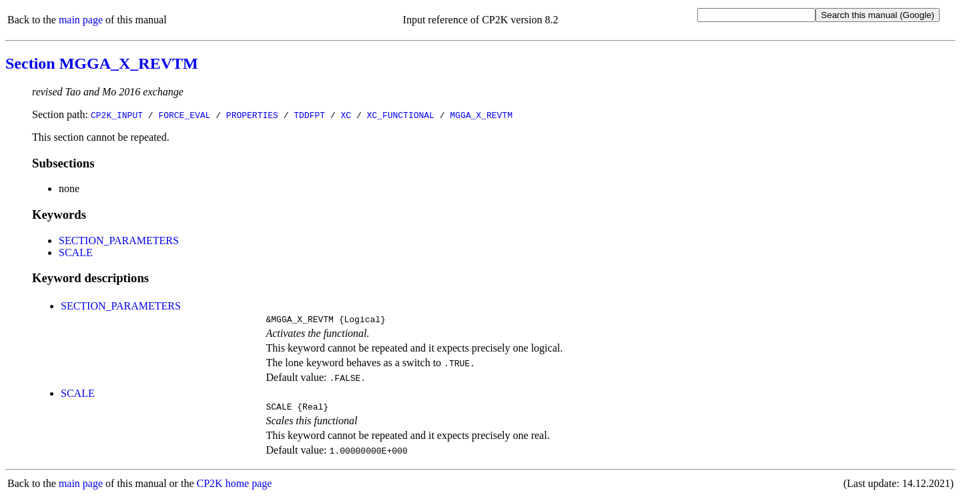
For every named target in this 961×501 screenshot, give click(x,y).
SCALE (76, 252)
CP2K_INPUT (117, 115)
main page (81, 19)
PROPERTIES (252, 115)
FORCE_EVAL (184, 115)
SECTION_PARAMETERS (119, 240)
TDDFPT (309, 115)
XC (345, 115)
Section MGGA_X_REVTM (101, 63)
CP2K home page (234, 487)
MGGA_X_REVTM (481, 115)
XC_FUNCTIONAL (400, 115)
